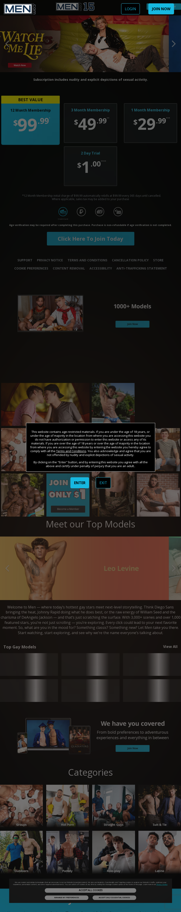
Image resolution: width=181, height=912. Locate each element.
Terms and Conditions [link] (71, 451)
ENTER (79, 482)
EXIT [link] (103, 482)
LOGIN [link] (130, 8)
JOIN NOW (161, 8)
